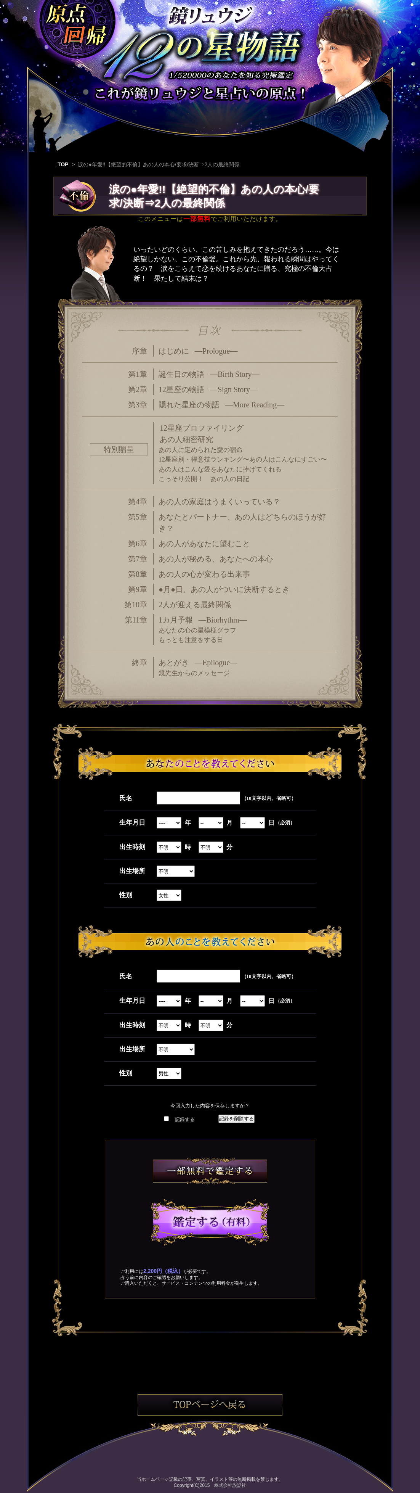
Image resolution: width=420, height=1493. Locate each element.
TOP (63, 164)
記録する (185, 1119)
